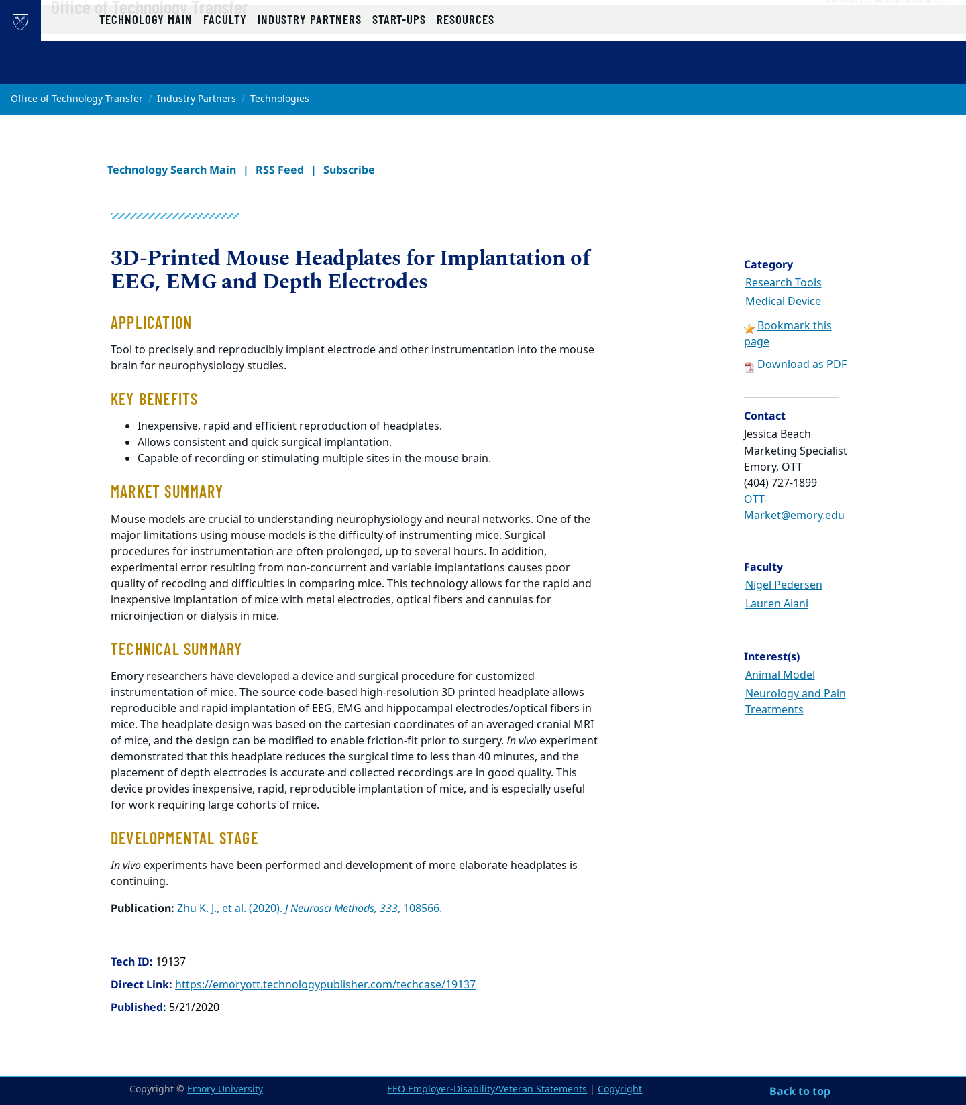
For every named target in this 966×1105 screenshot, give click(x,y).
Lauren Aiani (776, 604)
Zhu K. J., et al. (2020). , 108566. (309, 908)
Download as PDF (802, 365)
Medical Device (783, 302)
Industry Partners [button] (310, 68)
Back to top (801, 1091)
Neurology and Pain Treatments (795, 702)
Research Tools (783, 283)
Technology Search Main (171, 169)
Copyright (620, 1089)
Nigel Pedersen (783, 585)
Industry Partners (196, 99)
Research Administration (888, 27)
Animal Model (780, 675)
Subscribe (349, 169)
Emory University (225, 1089)
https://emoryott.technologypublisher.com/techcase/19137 (325, 985)
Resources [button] (465, 68)
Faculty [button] (225, 68)
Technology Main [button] (146, 68)
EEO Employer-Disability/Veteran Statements (487, 1089)
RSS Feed (280, 169)
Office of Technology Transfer (192, 34)
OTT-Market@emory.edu (794, 507)
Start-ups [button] (399, 68)
